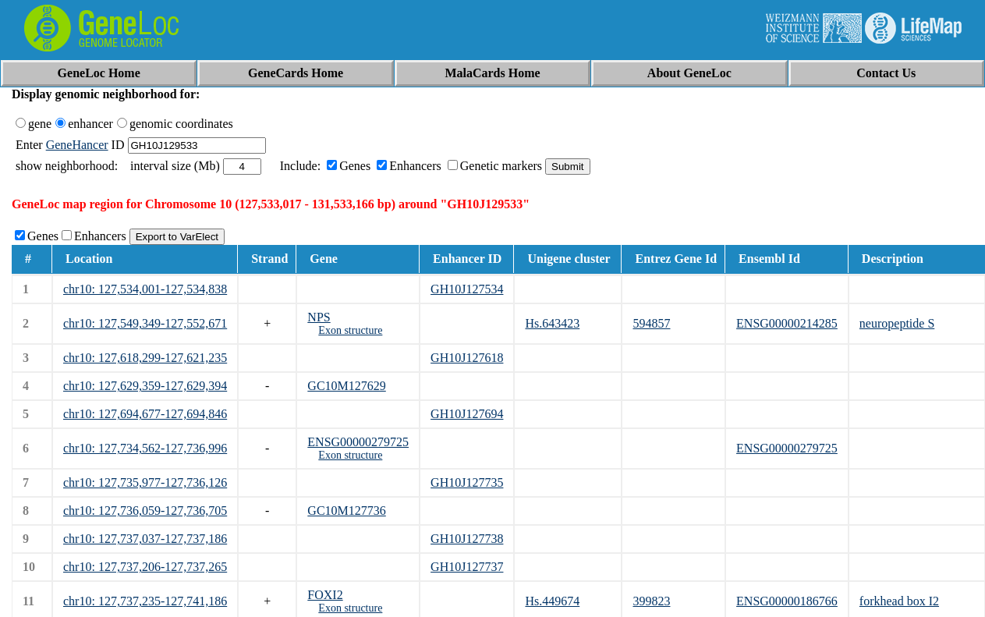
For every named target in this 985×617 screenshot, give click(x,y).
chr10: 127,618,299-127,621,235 (145, 357)
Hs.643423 (552, 323)
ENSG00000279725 (358, 442)
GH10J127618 (466, 357)
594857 (651, 323)
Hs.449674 (552, 601)
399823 (651, 601)
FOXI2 (324, 594)
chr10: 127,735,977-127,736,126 (145, 482)
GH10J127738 (466, 538)
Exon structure (350, 330)
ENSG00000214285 (787, 323)
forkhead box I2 (899, 601)
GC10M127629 (346, 385)
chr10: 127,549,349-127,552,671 (145, 323)
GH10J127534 (466, 289)
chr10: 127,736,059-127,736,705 (145, 510)
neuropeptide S (896, 323)
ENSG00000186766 (787, 601)
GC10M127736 (346, 510)
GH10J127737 (466, 566)
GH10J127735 (466, 482)
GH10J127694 (466, 413)
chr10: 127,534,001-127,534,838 (145, 289)
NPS (318, 317)
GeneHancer (77, 144)
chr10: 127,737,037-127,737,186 (145, 538)
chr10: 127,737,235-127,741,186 (145, 601)
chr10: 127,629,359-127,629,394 (145, 385)
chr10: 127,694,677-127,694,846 (145, 413)
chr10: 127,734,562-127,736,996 (145, 448)
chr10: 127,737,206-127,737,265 (145, 566)
